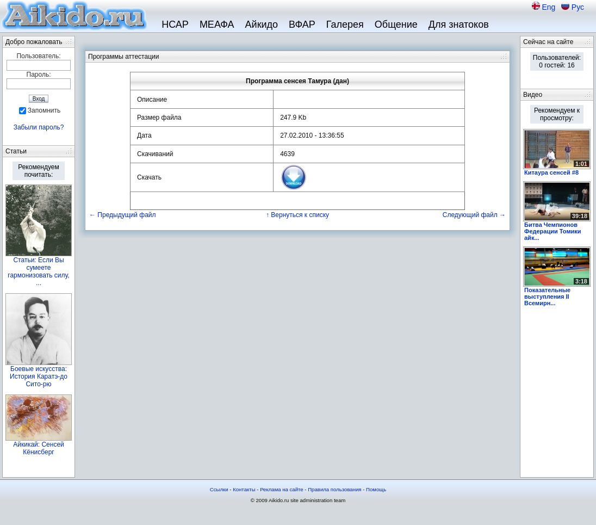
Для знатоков (459, 24)
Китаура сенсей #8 (551, 172)
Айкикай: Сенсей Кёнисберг (38, 448)
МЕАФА (217, 24)
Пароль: (39, 74)
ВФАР (302, 24)
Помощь (376, 489)
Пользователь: (38, 56)
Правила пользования (334, 489)
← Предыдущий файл (122, 215)
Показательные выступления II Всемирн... (547, 296)
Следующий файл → (474, 215)
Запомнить (44, 110)
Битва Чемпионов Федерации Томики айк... (552, 231)
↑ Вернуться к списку (297, 215)
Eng (549, 7)
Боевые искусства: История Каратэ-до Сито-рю (38, 376)
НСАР (175, 24)
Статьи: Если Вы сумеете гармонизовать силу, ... (38, 271)
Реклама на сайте (281, 489)
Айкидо (261, 24)
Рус (578, 7)
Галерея (345, 24)
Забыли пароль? (39, 127)
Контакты (244, 489)
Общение (396, 24)
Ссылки (219, 489)
